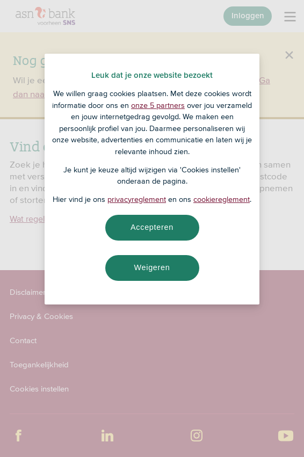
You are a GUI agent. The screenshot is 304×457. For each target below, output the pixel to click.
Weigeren (152, 267)
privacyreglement (136, 199)
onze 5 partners (158, 105)
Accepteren (152, 227)
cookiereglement (221, 199)
